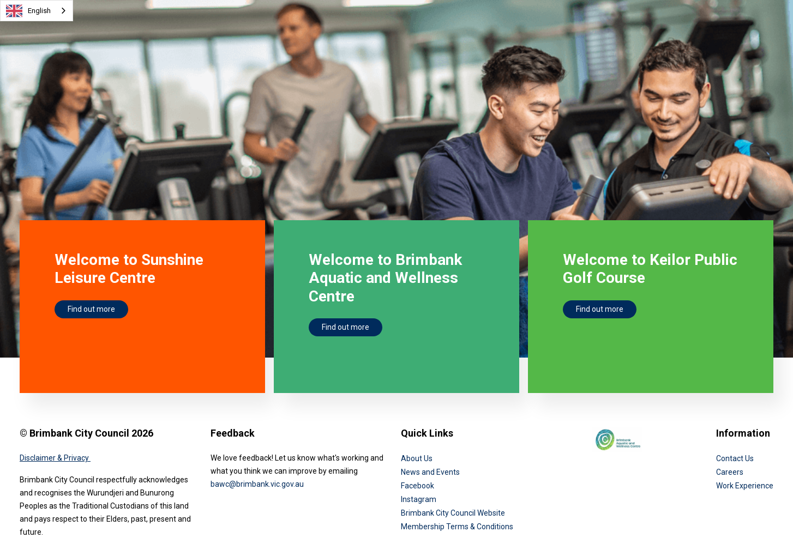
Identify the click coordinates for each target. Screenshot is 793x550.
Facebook (417, 485)
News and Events (430, 472)
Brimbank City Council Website (453, 513)
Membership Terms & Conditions (457, 526)
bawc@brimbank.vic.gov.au (257, 484)
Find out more (91, 309)
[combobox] (36, 10)
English (28, 10)
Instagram (418, 499)
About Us (416, 458)
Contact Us (735, 458)
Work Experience (744, 485)
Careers (729, 472)
